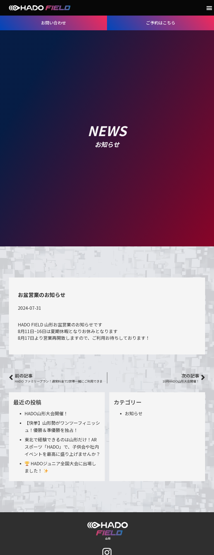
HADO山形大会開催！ (46, 413)
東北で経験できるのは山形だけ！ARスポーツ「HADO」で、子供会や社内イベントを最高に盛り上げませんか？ (62, 446)
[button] (209, 7)
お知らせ (134, 413)
